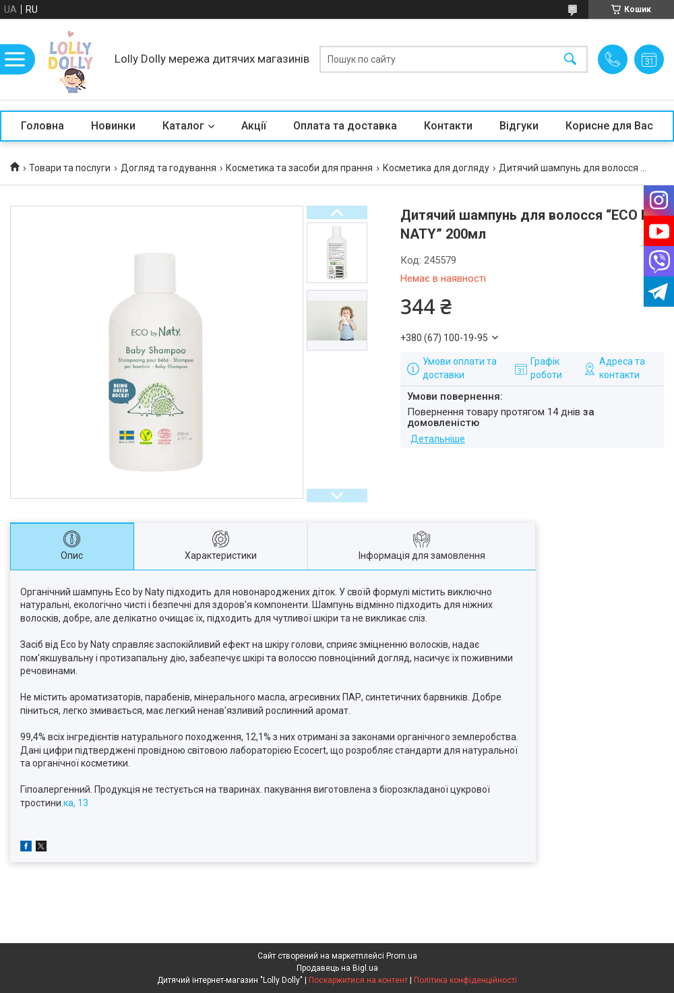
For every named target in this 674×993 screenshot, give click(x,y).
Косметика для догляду (436, 167)
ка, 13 (75, 803)
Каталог (183, 125)
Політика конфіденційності (465, 980)
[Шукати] (570, 59)
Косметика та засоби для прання (299, 167)
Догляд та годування (168, 167)
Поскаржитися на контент (358, 980)
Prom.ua (401, 956)
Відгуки (519, 125)
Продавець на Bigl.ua (337, 968)
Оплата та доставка (345, 125)
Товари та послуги (70, 167)
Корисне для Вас (609, 125)
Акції (253, 125)
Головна (42, 125)
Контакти (448, 125)
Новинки (113, 125)
